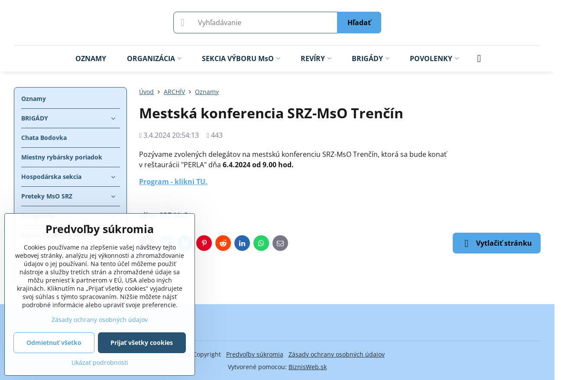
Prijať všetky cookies (141, 342)
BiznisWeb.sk (308, 367)
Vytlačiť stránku (496, 243)
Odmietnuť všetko (53, 342)
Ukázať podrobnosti (99, 362)
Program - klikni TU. (173, 181)
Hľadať (359, 22)
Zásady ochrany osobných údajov (337, 354)
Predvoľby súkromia (254, 354)
